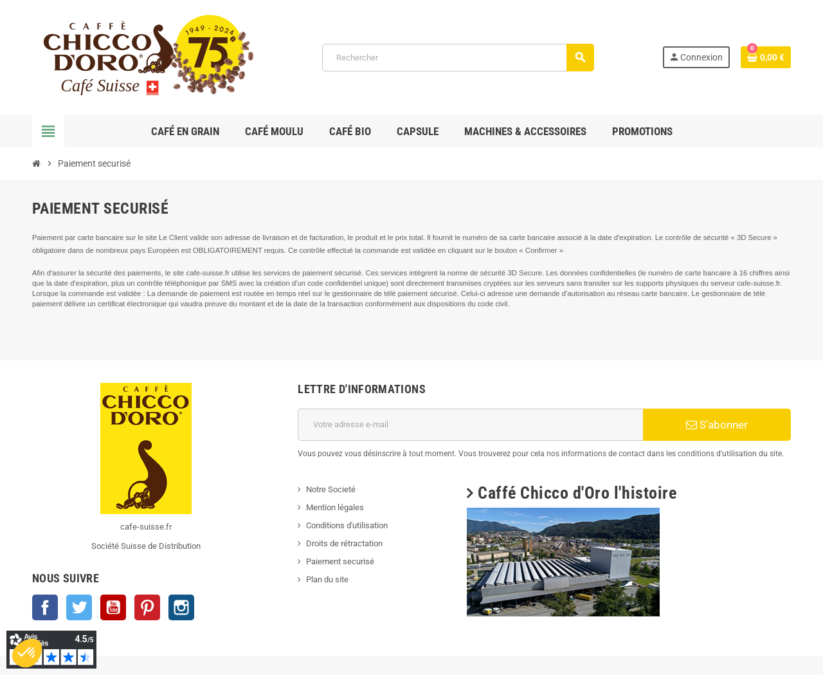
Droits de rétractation (344, 543)
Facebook (45, 607)
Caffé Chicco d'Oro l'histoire (577, 493)
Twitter (79, 607)
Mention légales (335, 507)
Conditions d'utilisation (347, 525)
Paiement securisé (340, 561)
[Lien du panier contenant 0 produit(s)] (766, 57)
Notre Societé (331, 489)
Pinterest (147, 607)
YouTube (113, 607)
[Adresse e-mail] (470, 425)
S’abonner (717, 424)
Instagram (181, 607)
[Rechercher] (457, 57)
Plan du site (327, 579)
